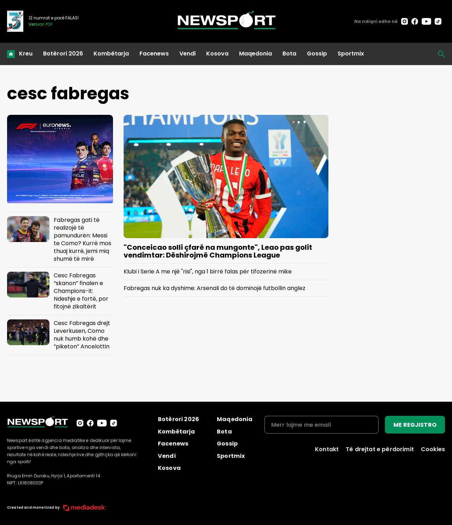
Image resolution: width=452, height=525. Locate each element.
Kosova (217, 53)
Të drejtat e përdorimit (380, 449)
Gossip (317, 53)
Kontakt (327, 449)
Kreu (25, 53)
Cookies (433, 449)
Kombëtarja (111, 53)
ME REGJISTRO (414, 425)
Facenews (154, 53)
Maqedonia (255, 53)
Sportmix (351, 53)
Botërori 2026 (63, 53)
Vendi (187, 53)
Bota (289, 53)
